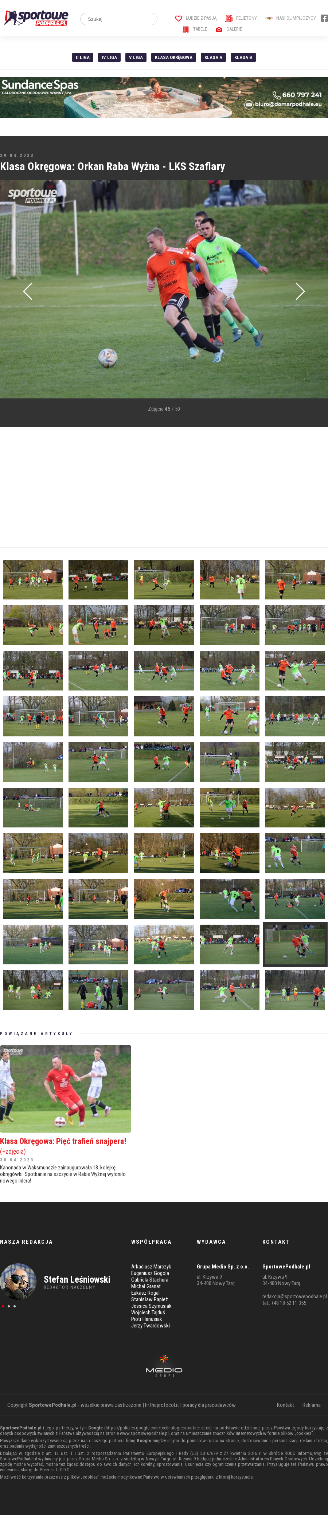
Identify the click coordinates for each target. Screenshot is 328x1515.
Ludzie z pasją (196, 18)
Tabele (194, 29)
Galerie (228, 29)
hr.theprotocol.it (162, 1405)
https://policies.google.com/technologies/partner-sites (158, 1428)
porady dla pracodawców (209, 1405)
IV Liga (109, 57)
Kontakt (285, 1405)
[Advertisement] (163, 487)
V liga (136, 57)
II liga (83, 57)
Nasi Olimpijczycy (290, 18)
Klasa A (213, 57)
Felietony (241, 18)
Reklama (311, 1405)
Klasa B (243, 57)
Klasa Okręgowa (173, 57)
